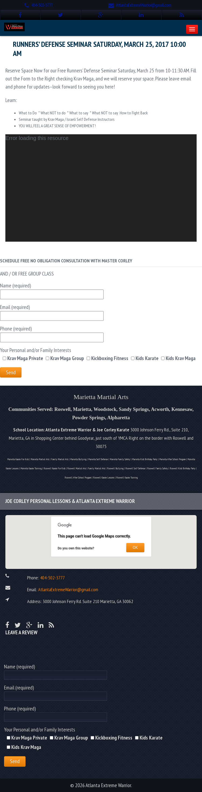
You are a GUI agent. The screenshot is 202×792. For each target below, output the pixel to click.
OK (135, 547)
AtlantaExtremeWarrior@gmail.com (143, 5)
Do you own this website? (76, 548)
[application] (101, 188)
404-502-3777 (42, 5)
